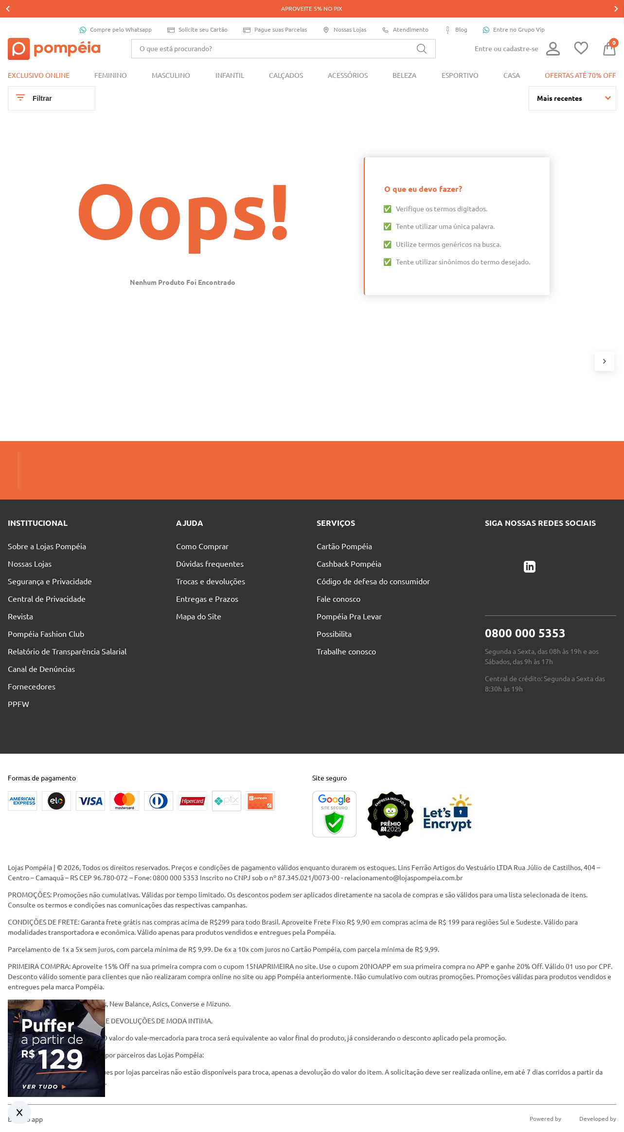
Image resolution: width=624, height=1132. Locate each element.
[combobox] (283, 31)
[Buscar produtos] (422, 31)
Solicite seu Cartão (197, 12)
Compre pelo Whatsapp (116, 12)
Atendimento (405, 12)
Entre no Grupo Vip (514, 12)
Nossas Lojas (344, 12)
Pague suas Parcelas (275, 12)
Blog (455, 12)
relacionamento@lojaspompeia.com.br (403, 860)
